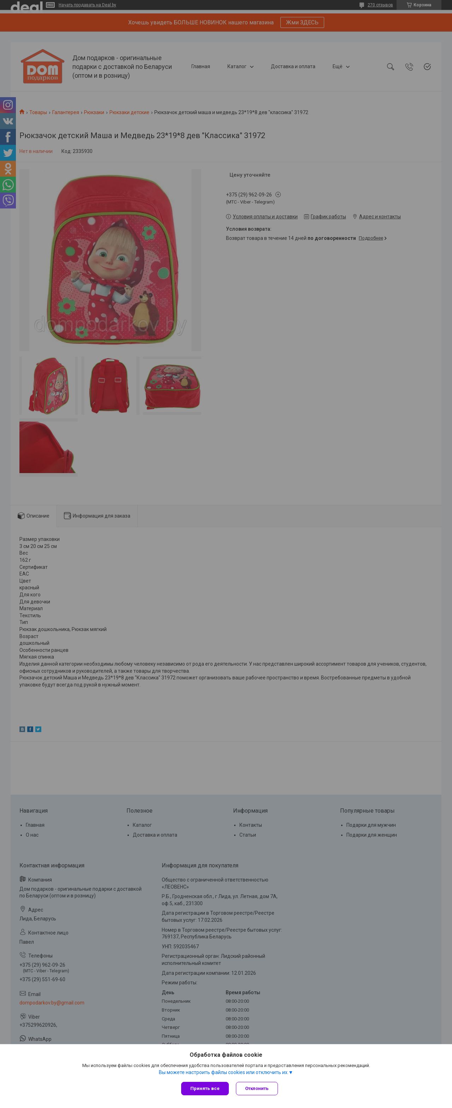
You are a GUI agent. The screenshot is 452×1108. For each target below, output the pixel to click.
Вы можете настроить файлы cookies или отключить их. (224, 1072)
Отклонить (257, 1088)
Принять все (205, 1088)
